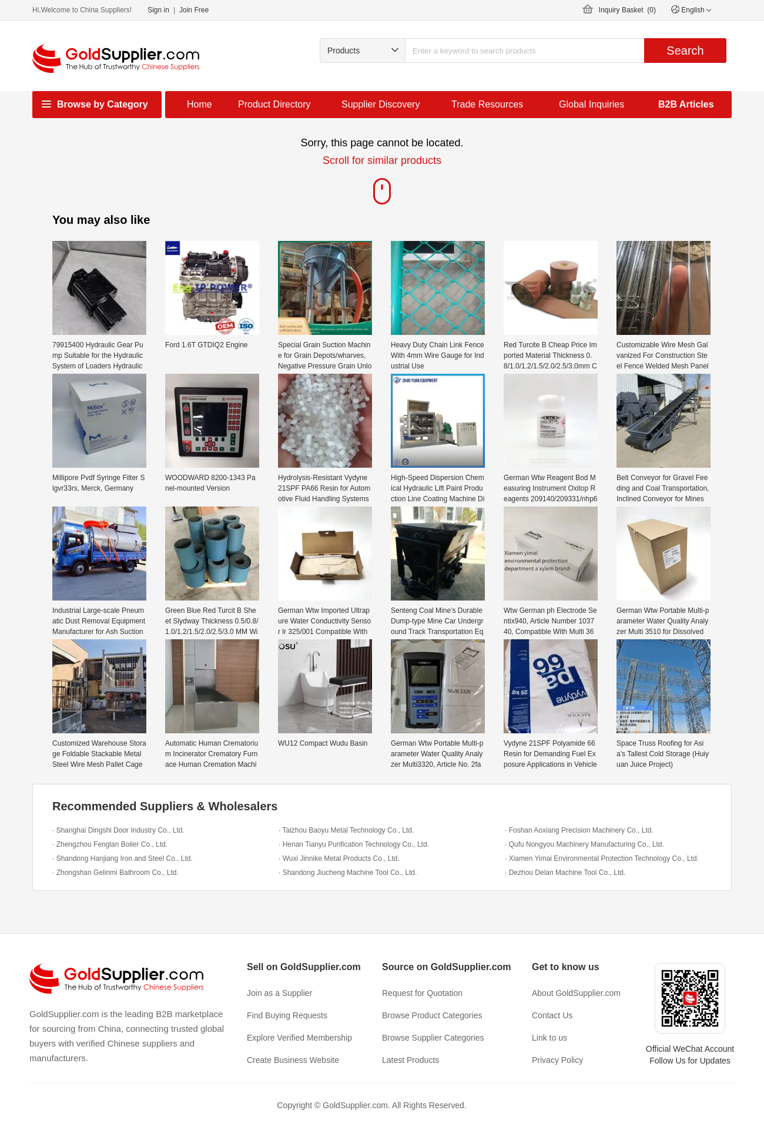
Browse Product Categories (432, 1015)
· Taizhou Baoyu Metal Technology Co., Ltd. (346, 830)
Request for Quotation (422, 993)
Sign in (158, 10)
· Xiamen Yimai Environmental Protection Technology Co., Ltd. (602, 858)
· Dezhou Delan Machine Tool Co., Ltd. (565, 872)
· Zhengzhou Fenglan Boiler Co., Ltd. (109, 844)
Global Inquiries (591, 104)
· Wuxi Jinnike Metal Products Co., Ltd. (339, 858)
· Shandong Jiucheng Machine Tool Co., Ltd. (348, 872)
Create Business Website (293, 1060)
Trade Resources (487, 104)
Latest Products (410, 1060)
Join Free (194, 10)
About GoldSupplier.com (576, 993)
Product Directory (274, 104)
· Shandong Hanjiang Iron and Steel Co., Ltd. (122, 858)
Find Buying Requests (287, 1015)
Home (199, 104)
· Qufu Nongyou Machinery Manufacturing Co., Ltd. (584, 844)
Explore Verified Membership (299, 1037)
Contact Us (552, 1015)
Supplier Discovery (380, 104)
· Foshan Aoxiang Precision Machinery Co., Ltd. (579, 830)
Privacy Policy (557, 1060)
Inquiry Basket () (627, 10)
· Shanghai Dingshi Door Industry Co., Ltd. (118, 830)
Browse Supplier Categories (433, 1037)
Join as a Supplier (279, 993)
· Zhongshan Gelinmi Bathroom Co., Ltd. (115, 872)
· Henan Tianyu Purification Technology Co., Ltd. (354, 844)
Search (684, 50)
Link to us (549, 1037)
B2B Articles (686, 104)
